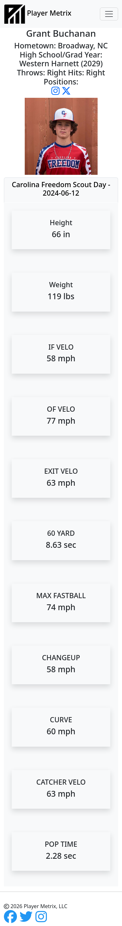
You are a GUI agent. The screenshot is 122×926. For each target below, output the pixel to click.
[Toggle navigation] (109, 13)
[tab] (61, 190)
